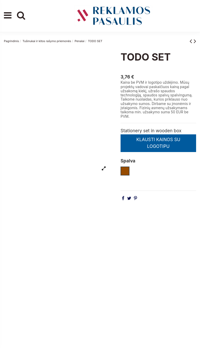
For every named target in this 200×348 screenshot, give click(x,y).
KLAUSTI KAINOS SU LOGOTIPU (158, 143)
